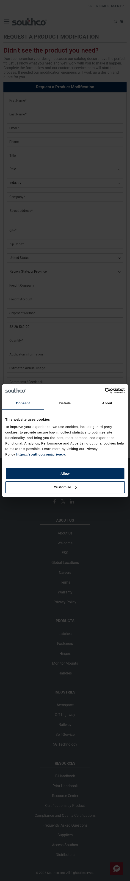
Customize (65, 487)
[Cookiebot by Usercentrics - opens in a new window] (105, 391)
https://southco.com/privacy (40, 454)
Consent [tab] (23, 403)
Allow (65, 473)
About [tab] (107, 403)
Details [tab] (65, 403)
